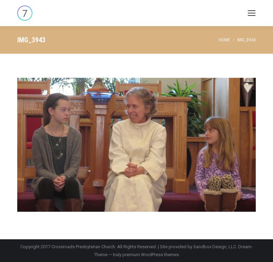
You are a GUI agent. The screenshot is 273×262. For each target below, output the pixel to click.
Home (224, 40)
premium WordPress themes (150, 254)
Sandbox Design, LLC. (215, 246)
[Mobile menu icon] (251, 13)
